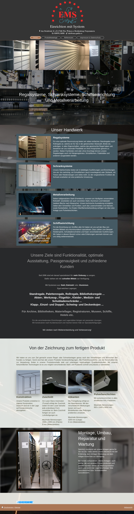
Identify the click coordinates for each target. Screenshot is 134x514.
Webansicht (128, 507)
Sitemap (17, 507)
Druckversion (8, 507)
